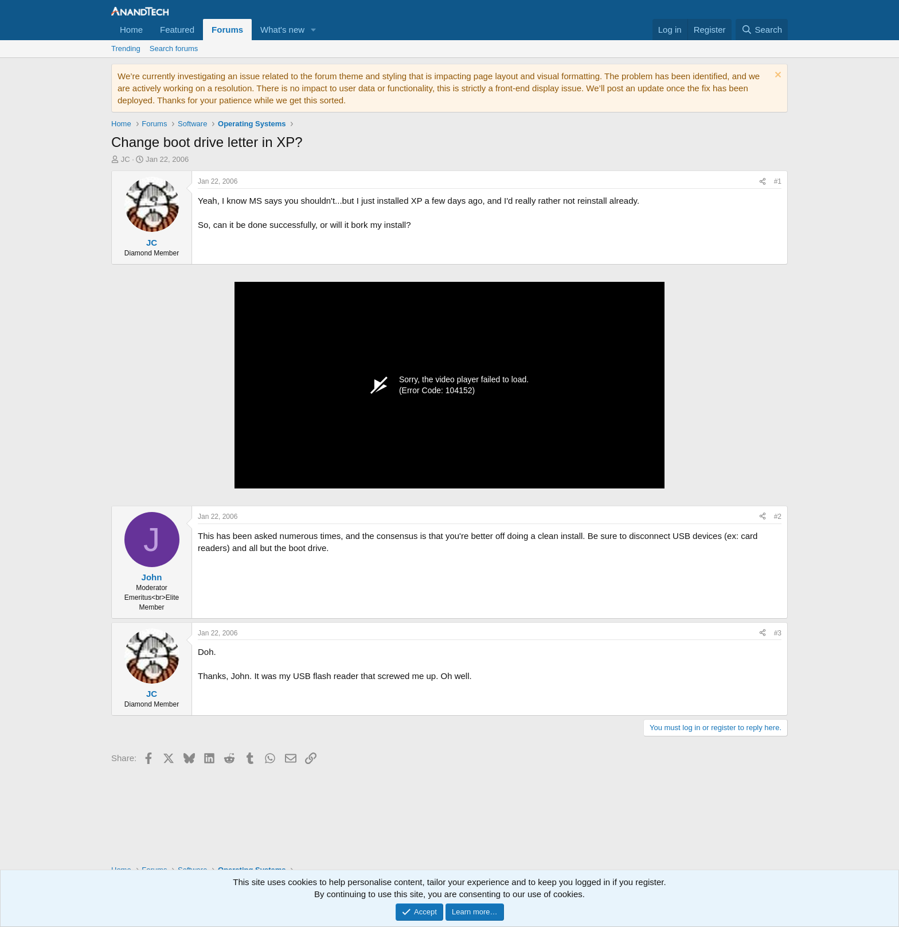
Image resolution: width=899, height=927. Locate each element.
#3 (777, 633)
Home (131, 29)
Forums (227, 29)
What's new (282, 29)
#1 (777, 181)
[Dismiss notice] (776, 76)
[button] (314, 29)
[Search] (762, 29)
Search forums (174, 48)
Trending (125, 48)
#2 (777, 517)
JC (125, 159)
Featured (177, 29)
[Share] (762, 181)
